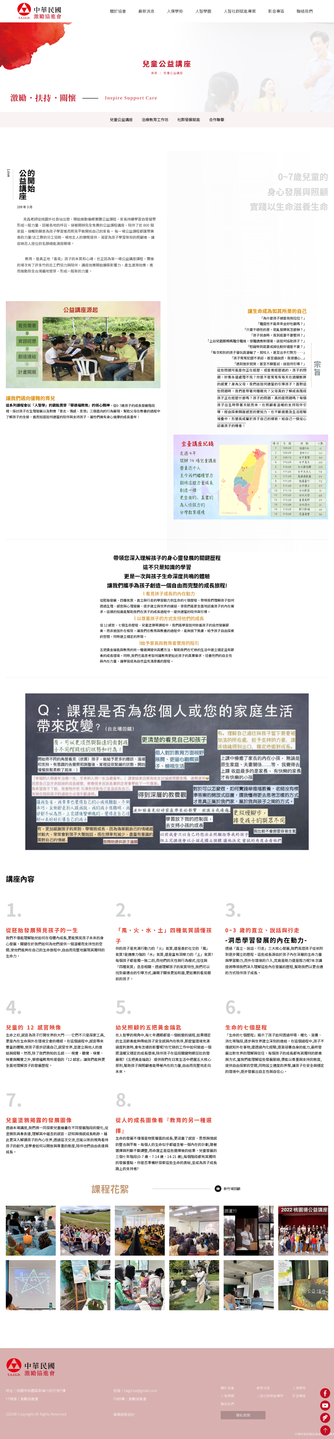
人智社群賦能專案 (270, 1395)
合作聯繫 (216, 119)
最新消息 (263, 1387)
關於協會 (227, 1387)
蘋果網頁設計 (124, 1414)
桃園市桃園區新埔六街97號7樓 (41, 1390)
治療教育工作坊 (155, 119)
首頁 (154, 73)
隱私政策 (243, 1415)
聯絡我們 (227, 1403)
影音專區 (299, 1395)
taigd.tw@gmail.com (140, 1390)
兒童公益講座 (121, 119)
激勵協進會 (29, 1398)
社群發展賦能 (188, 119)
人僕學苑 (299, 1387)
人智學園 (227, 1395)
